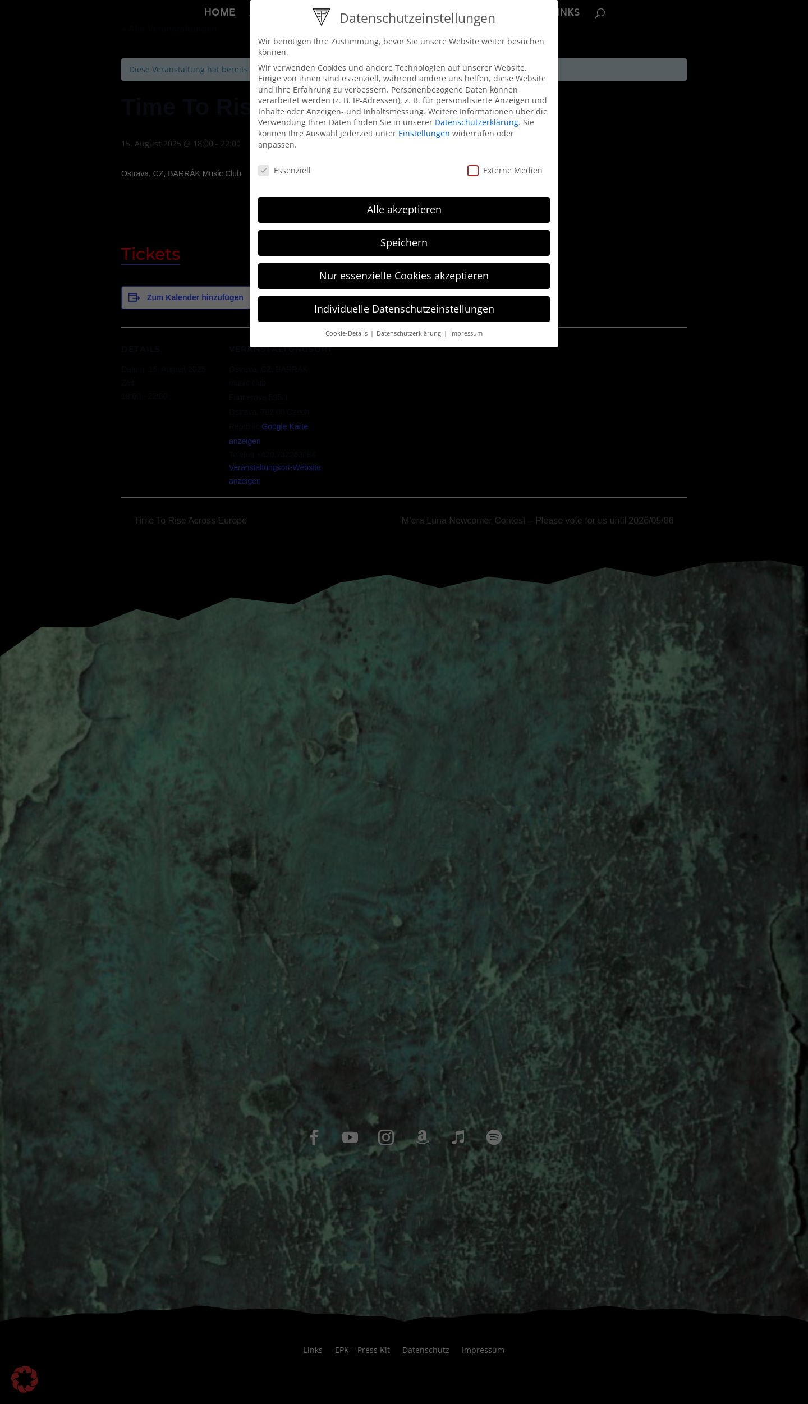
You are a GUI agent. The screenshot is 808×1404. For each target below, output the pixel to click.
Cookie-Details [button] (347, 333)
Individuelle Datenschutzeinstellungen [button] (404, 308)
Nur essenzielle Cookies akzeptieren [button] (404, 275)
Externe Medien (505, 170)
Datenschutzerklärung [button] (410, 333)
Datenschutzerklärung (476, 122)
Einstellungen (424, 133)
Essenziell (284, 170)
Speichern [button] (404, 242)
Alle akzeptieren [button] (404, 209)
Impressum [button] (466, 333)
